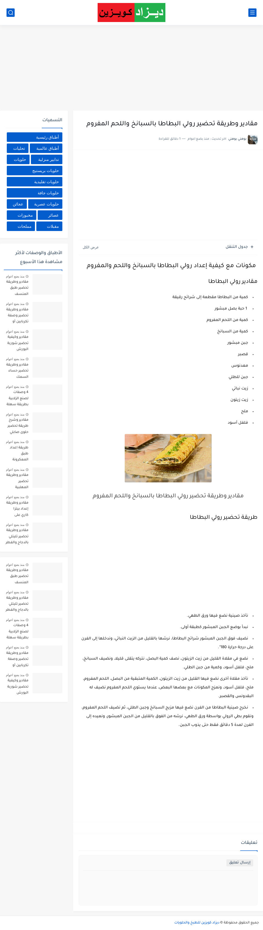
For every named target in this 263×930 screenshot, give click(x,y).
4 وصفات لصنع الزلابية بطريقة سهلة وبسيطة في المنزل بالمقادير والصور (17, 399)
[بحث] (11, 12)
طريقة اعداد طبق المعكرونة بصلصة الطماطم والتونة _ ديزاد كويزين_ (18, 455)
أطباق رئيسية (47, 137)
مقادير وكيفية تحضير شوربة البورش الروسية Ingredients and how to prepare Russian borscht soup (17, 344)
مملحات (24, 226)
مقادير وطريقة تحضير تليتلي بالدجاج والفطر (17, 537)
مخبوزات (25, 215)
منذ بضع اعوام (15, 276)
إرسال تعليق (240, 863)
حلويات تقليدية (46, 181)
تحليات (19, 148)
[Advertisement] (131, 68)
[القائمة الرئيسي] (252, 12)
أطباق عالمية (47, 148)
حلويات (20, 159)
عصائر (53, 215)
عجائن (18, 204)
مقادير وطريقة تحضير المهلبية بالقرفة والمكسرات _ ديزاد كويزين (17, 482)
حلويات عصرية (46, 204)
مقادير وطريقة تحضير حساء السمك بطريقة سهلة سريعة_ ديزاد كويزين (17, 372)
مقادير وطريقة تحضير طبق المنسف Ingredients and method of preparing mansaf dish (17, 289)
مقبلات (53, 226)
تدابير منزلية (48, 159)
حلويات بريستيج (45, 170)
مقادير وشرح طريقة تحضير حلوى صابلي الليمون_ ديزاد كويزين (17, 427)
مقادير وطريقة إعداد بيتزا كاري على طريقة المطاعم (17, 510)
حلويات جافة (48, 193)
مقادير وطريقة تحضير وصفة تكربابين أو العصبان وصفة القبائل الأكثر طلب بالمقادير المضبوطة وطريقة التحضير (17, 317)
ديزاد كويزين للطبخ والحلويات (196, 923)
